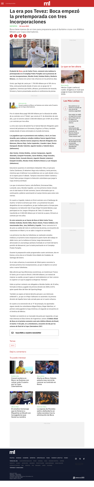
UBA (22, 465)
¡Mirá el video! (15, 407)
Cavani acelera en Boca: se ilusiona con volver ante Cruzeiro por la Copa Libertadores (38, 106)
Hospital (27, 465)
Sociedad (18, 458)
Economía (25, 458)
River (34, 461)
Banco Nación (59, 463)
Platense (49, 465)
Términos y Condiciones (16, 467)
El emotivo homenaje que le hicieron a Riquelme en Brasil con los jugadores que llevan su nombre (21, 413)
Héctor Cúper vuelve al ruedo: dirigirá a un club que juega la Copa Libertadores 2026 (72, 90)
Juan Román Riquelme (25, 461)
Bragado (37, 465)
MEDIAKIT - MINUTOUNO (15, 474)
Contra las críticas (41, 407)
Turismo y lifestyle (56, 458)
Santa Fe (12, 463)
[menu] (3, 3)
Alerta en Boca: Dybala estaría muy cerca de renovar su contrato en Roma (46, 381)
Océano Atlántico (15, 465)
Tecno (48, 458)
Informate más (22, 103)
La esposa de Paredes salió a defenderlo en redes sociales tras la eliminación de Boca (46, 412)
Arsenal (40, 461)
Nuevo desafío (65, 85)
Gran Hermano (49, 463)
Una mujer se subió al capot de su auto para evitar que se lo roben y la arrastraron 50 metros (75, 119)
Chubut (18, 463)
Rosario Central (53, 461)
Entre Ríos (25, 463)
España (62, 461)
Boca (20, 71)
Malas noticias (40, 376)
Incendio (32, 463)
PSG (33, 465)
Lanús (43, 465)
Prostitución (40, 463)
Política (12, 458)
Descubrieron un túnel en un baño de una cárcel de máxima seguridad (75, 108)
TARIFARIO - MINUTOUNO (16, 475)
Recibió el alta (15, 376)
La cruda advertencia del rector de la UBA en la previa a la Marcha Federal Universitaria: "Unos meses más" (75, 131)
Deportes (13, 26)
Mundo (66, 458)
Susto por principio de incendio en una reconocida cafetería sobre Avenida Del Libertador (75, 144)
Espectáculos (41, 458)
